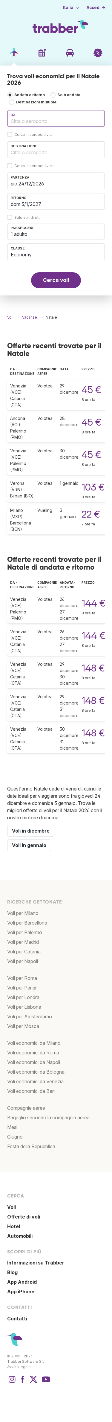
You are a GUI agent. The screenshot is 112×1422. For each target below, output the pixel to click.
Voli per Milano (23, 913)
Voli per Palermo (24, 932)
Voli (11, 1207)
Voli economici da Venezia (35, 1081)
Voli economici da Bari (31, 1091)
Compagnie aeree (26, 1108)
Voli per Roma (22, 978)
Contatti (17, 1319)
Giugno (15, 1137)
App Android (22, 1282)
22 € (91, 514)
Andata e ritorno (29, 95)
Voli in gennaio (29, 845)
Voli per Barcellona (27, 923)
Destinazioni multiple (36, 102)
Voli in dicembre (31, 831)
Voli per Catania (24, 952)
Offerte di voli (23, 1217)
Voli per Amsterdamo (29, 1017)
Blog (12, 1272)
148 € (93, 668)
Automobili (20, 1236)
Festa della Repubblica (31, 1146)
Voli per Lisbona (24, 1007)
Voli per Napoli (22, 961)
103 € (93, 487)
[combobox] (56, 118)
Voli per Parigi (21, 988)
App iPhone (20, 1292)
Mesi (12, 1127)
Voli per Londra (23, 997)
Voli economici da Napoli (33, 1062)
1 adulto (19, 234)
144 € (93, 603)
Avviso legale (19, 1367)
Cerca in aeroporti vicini (35, 134)
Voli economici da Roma (33, 1053)
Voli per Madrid (23, 942)
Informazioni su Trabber (35, 1263)
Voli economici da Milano (34, 1043)
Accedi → (96, 7)
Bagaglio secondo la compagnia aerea (48, 1118)
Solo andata (68, 95)
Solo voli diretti (27, 217)
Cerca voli (56, 280)
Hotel (13, 1226)
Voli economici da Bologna (36, 1072)
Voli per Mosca (23, 1026)
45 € (91, 390)
